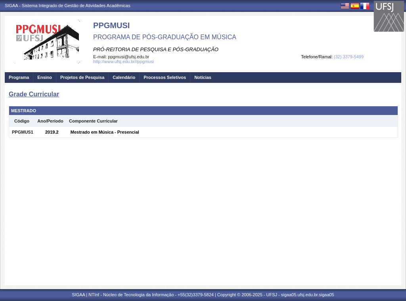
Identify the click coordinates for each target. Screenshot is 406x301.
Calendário (124, 77)
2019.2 (52, 132)
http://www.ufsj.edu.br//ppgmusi (123, 61)
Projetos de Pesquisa (82, 77)
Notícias (202, 77)
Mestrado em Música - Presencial (105, 132)
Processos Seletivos (165, 77)
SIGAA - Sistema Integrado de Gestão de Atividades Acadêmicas (67, 5)
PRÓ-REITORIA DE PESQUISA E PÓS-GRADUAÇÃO (155, 49)
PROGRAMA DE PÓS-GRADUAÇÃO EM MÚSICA (164, 37)
